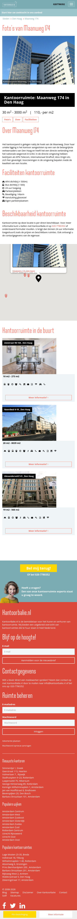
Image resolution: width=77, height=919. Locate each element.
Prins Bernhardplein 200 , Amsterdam (21, 867)
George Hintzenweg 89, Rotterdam (20, 783)
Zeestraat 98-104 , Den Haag (18, 342)
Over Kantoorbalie (46, 892)
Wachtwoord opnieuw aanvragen (16, 745)
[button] (38, 278)
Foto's (7, 119)
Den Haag (17, 18)
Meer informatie (56, 914)
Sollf (4, 895)
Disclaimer (27, 892)
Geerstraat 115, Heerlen (14, 771)
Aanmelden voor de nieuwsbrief (38, 660)
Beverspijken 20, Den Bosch (16, 793)
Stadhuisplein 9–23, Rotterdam (18, 777)
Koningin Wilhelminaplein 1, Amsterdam (23, 787)
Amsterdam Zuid (10, 827)
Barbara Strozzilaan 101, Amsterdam (21, 796)
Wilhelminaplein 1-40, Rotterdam (19, 861)
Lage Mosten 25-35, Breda (15, 854)
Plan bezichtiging (20, 914)
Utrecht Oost (9, 836)
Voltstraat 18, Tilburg (13, 857)
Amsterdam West (11, 814)
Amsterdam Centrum (13, 811)
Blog (4, 892)
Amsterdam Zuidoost (13, 817)
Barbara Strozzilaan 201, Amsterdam (21, 870)
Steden (6, 18)
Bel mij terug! (38, 568)
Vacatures (15, 895)
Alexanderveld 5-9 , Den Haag (19, 476)
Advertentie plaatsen (11, 741)
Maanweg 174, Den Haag (23, 271)
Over (17, 119)
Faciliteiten (31, 119)
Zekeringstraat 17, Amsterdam (17, 880)
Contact (63, 892)
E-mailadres (8, 704)
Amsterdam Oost (11, 839)
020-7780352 (58, 226)
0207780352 (59, 4)
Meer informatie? (38, 397)
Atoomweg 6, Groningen (14, 864)
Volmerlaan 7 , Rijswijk (13, 774)
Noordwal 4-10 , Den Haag (17, 409)
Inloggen (38, 731)
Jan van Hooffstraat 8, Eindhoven (19, 790)
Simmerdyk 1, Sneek (12, 768)
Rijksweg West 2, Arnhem (15, 873)
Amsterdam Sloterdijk (13, 820)
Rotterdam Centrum (12, 830)
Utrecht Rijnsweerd (12, 833)
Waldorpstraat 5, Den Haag (16, 876)
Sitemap (14, 892)
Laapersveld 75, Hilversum (15, 780)
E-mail (5, 645)
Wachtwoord (9, 717)
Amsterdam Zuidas (12, 824)
